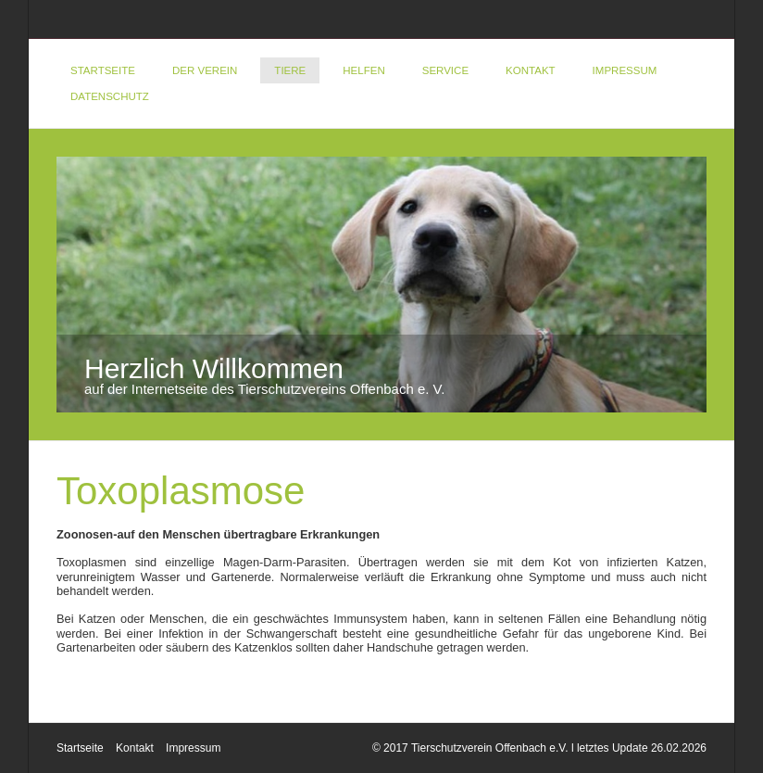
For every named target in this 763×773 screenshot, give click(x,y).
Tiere (290, 70)
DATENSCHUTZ (109, 96)
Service (445, 70)
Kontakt (531, 70)
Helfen (363, 70)
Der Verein (204, 70)
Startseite (102, 70)
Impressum (625, 70)
